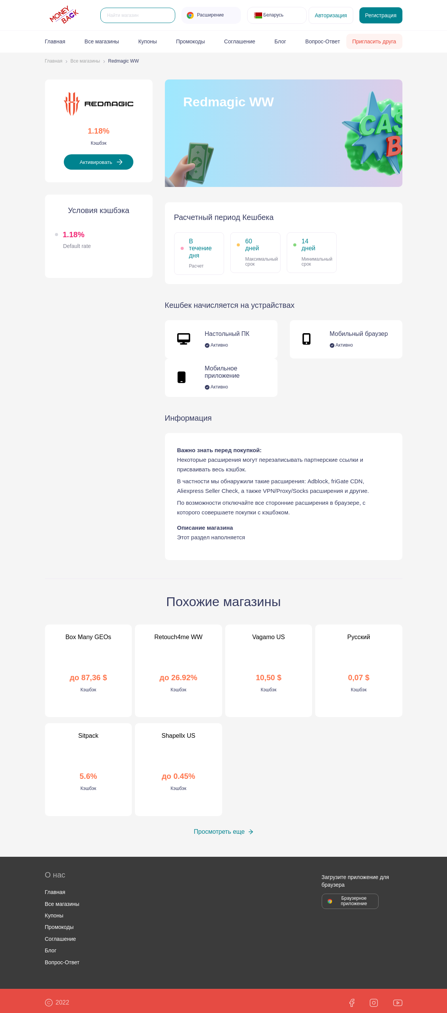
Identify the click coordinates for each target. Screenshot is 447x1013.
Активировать (96, 161)
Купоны (147, 41)
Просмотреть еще (219, 828)
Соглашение (239, 41)
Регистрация (381, 15)
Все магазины (102, 41)
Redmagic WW (123, 61)
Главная (55, 41)
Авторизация (331, 15)
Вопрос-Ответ (322, 41)
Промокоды (190, 41)
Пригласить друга (374, 41)
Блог (280, 41)
